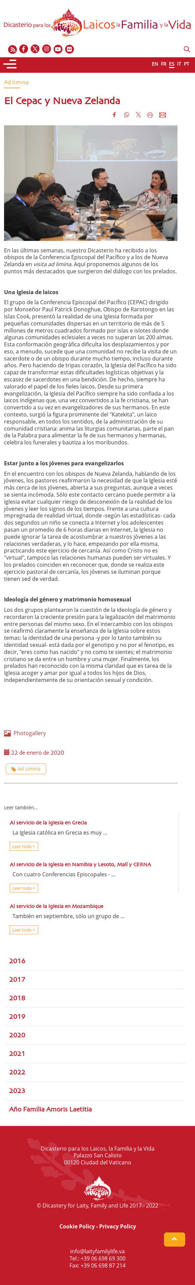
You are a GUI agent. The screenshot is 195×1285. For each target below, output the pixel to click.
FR (163, 64)
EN (155, 64)
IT (179, 64)
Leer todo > (23, 846)
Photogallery (25, 733)
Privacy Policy (117, 1226)
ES (171, 64)
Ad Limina (25, 768)
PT (186, 64)
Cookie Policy (77, 1226)
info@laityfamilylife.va (97, 1251)
